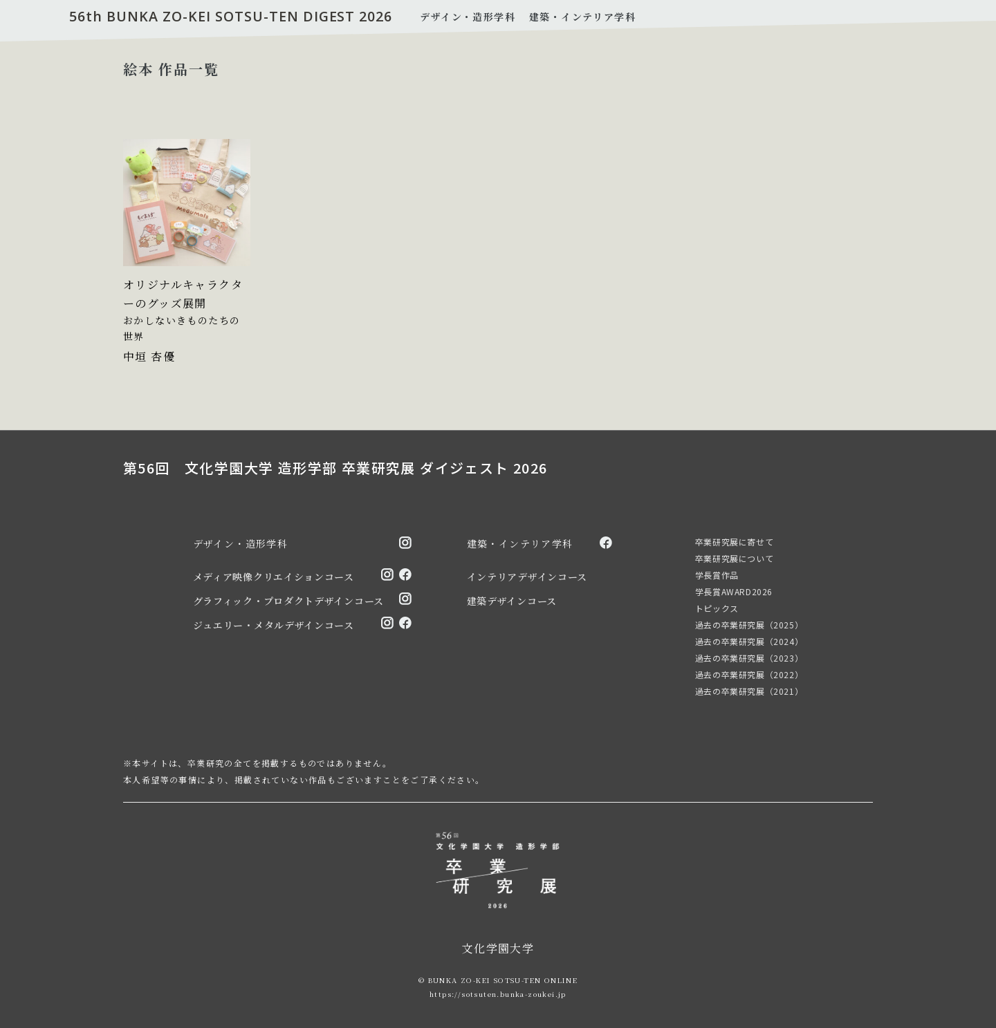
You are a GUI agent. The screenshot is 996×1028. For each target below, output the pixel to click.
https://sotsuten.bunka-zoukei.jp (498, 993)
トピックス (717, 607)
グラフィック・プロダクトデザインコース (288, 600)
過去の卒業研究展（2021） (749, 690)
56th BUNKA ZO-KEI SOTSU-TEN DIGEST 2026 (232, 17)
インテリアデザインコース (527, 576)
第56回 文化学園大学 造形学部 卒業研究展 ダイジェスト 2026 (335, 468)
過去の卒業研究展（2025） (749, 624)
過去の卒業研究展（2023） (749, 657)
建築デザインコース (512, 600)
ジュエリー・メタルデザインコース (273, 624)
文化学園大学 (498, 947)
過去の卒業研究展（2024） (749, 640)
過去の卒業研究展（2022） (749, 674)
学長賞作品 (717, 574)
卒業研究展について (734, 557)
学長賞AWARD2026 (734, 591)
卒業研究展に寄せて (734, 541)
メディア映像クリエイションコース (273, 576)
